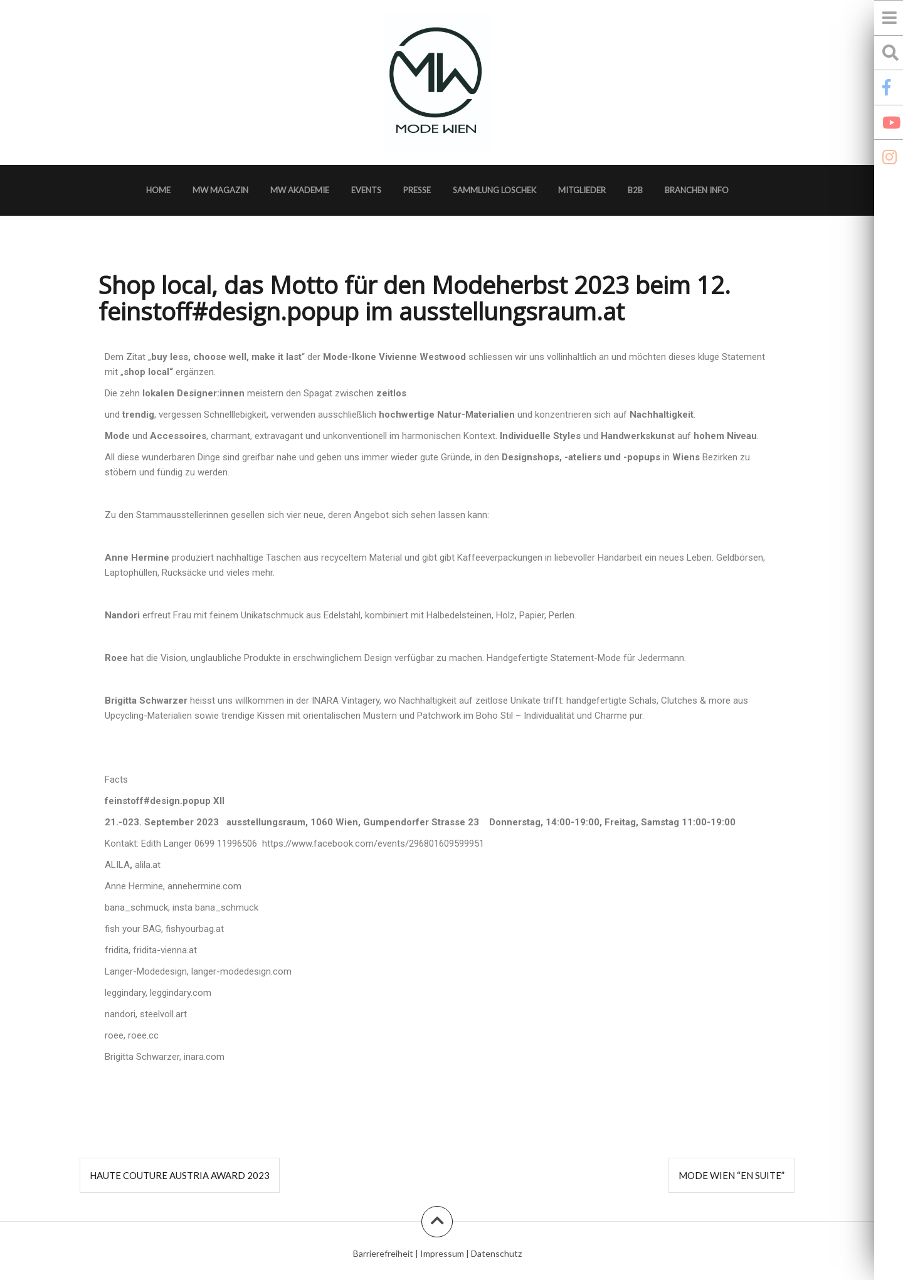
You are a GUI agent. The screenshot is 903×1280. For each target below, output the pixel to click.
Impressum (442, 1253)
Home (158, 190)
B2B (635, 190)
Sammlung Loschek (494, 190)
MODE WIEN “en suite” (731, 1175)
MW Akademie (299, 190)
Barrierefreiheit (383, 1253)
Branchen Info (697, 190)
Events (366, 190)
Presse (417, 190)
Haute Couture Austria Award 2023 (180, 1175)
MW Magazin (220, 190)
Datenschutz (496, 1253)
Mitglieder (582, 190)
